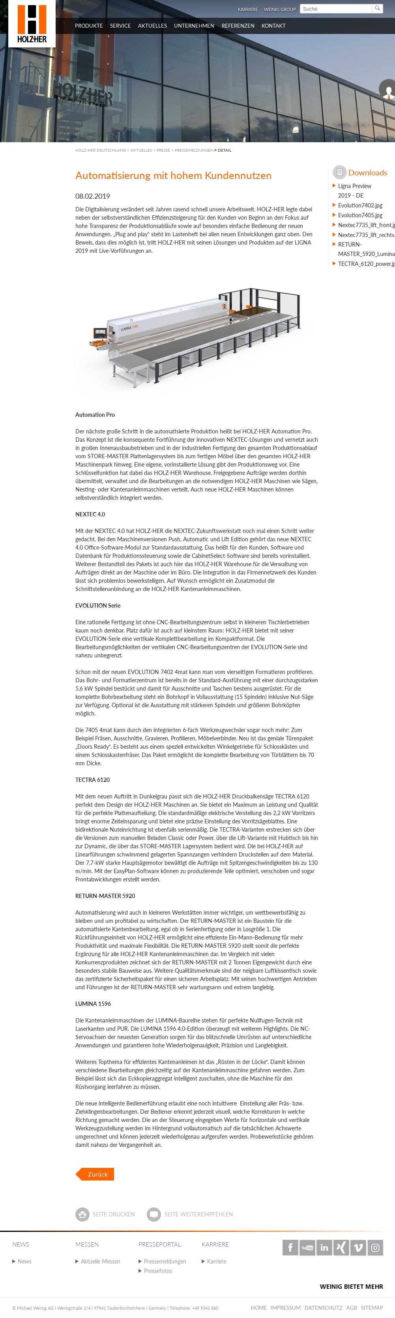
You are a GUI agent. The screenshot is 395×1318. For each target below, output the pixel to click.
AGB (351, 1308)
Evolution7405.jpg (360, 215)
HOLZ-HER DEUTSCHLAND (100, 150)
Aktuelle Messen (100, 1261)
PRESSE (163, 150)
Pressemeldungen (165, 1261)
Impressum (286, 1308)
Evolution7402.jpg (360, 205)
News (25, 1261)
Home (259, 1308)
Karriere (248, 9)
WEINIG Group (280, 9)
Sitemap (372, 1308)
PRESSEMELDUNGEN (194, 150)
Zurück (98, 1174)
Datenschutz (324, 1308)
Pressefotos (158, 1270)
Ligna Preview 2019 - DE (354, 191)
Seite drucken (114, 1214)
